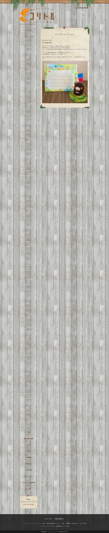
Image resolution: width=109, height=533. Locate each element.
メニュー (29, 444)
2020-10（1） (29, 350)
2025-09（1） (29, 76)
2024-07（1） (29, 142)
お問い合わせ (28, 464)
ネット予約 (28, 489)
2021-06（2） (29, 317)
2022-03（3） (29, 275)
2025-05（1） (29, 94)
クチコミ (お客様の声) (29, 482)
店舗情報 (29, 457)
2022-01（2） (29, 284)
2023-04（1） (29, 213)
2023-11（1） (29, 180)
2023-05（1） (29, 208)
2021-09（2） (29, 303)
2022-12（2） (29, 232)
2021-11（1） (29, 294)
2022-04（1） (29, 270)
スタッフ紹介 (28, 470)
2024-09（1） (29, 132)
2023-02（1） (29, 222)
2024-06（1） (29, 147)
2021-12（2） (29, 289)
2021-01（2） (29, 341)
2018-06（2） (29, 422)
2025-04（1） (29, 99)
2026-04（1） (29, 42)
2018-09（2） (29, 412)
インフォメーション (29, 36)
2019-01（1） (29, 398)
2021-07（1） (29, 313)
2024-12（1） (29, 118)
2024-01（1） (29, 170)
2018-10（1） (29, 407)
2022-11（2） (29, 237)
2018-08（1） (29, 417)
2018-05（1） (29, 426)
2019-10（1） (29, 374)
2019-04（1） (29, 388)
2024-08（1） (29, 137)
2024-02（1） (29, 166)
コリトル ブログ (28, 476)
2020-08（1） (29, 355)
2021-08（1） (29, 308)
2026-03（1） (29, 47)
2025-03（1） (29, 104)
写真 (29, 432)
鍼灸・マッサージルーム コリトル (51, 531)
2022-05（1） (29, 265)
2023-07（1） (29, 199)
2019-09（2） (29, 379)
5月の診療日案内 (47, 42)
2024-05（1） (29, 151)
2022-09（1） (29, 246)
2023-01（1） (29, 227)
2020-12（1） (29, 346)
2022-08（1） (29, 251)
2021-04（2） (29, 327)
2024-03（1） (29, 161)
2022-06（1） (29, 260)
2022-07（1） (29, 256)
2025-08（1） (29, 80)
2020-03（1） (29, 360)
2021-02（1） (29, 336)
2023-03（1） (29, 218)
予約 (28, 451)
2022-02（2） (29, 279)
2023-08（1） (29, 194)
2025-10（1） (29, 71)
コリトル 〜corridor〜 (54, 519)
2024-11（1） (29, 123)
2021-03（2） (29, 331)
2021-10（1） (29, 298)
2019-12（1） (29, 369)
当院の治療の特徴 (28, 438)
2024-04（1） (29, 156)
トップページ (28, 30)
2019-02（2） (29, 393)
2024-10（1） (29, 128)
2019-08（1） (29, 384)
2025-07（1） (29, 85)
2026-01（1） (29, 57)
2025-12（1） (29, 61)
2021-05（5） (29, 322)
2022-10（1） (29, 241)
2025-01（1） (29, 113)
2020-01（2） (29, 365)
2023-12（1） (29, 175)
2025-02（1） (29, 109)
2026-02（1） (29, 52)
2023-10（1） (29, 185)
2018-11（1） (29, 403)
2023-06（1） (29, 203)
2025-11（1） (29, 66)
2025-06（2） (29, 90)
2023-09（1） (29, 189)
